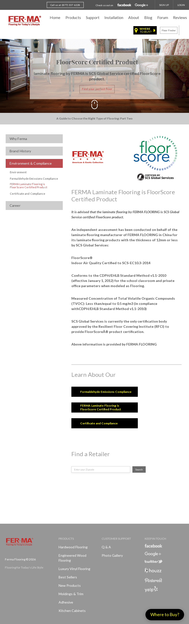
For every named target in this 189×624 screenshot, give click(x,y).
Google (141, 5)
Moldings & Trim (71, 594)
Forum (162, 17)
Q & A (106, 547)
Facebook (124, 5)
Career (15, 205)
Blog (148, 17)
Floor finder (169, 30)
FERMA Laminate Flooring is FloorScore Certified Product (28, 185)
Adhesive (66, 602)
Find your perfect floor (97, 89)
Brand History (20, 151)
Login (181, 4)
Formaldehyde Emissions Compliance (34, 178)
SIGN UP (164, 4)
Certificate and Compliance (28, 193)
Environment (18, 172)
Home (55, 17)
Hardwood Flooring (73, 547)
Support (92, 17)
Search (139, 469)
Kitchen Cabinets (72, 610)
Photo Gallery (112, 555)
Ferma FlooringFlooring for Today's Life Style (24, 21)
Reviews (180, 17)
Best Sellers (68, 577)
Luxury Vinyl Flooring (74, 569)
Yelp (151, 589)
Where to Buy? (164, 614)
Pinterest (153, 580)
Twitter (154, 561)
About (133, 17)
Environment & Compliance (31, 163)
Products (73, 17)
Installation (113, 17)
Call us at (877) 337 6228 (65, 4)
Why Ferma (18, 139)
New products (70, 585)
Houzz (153, 571)
